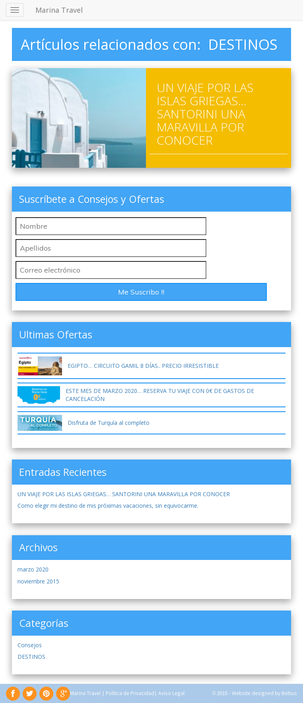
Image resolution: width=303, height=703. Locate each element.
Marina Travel (59, 10)
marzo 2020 (33, 569)
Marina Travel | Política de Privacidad (112, 693)
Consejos (29, 645)
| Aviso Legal (169, 693)
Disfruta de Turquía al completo (109, 422)
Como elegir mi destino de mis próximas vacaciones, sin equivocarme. (107, 505)
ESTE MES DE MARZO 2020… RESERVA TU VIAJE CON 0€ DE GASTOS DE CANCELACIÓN (160, 395)
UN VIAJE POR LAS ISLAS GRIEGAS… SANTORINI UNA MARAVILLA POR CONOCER (205, 113)
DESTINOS (31, 656)
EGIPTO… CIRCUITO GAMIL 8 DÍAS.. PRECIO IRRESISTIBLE (143, 365)
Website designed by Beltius (264, 693)
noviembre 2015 (38, 581)
